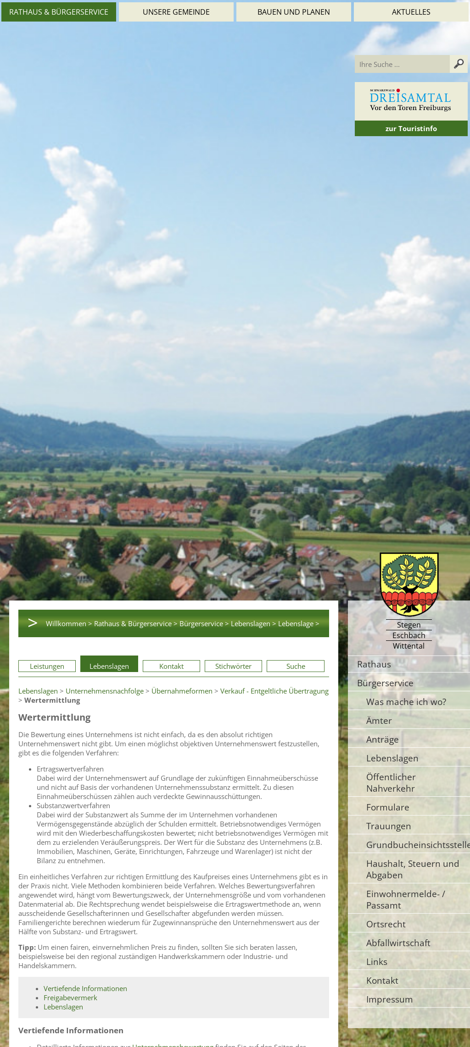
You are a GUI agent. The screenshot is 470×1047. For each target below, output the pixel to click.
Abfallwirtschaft (398, 942)
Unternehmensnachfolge (105, 690)
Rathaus (374, 664)
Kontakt (171, 666)
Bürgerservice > (204, 623)
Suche (295, 666)
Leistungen (47, 666)
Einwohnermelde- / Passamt (405, 899)
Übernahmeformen (182, 690)
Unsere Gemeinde (176, 12)
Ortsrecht (386, 924)
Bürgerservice (385, 683)
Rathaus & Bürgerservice (58, 12)
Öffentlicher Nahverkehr (391, 782)
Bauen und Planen (293, 12)
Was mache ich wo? (406, 701)
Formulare (387, 807)
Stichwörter (233, 666)
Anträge (382, 739)
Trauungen (388, 826)
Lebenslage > (298, 623)
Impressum (389, 999)
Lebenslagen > (253, 623)
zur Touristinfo (411, 128)
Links (376, 961)
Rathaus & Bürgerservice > (136, 623)
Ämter (379, 720)
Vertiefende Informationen (85, 988)
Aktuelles (411, 12)
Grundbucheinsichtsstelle (418, 844)
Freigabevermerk (70, 997)
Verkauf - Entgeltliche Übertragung (274, 690)
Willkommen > (69, 623)
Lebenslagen (109, 666)
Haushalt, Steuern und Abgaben (412, 869)
